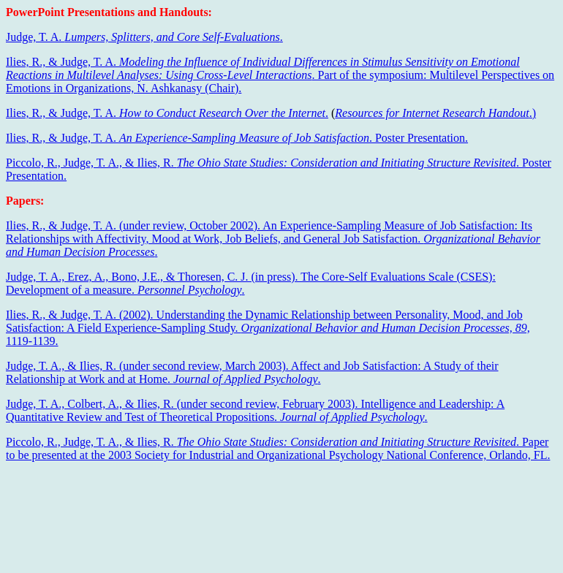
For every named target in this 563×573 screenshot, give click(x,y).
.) (435, 113)
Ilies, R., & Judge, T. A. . (167, 113)
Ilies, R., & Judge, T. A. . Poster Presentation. (237, 138)
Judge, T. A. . (144, 37)
